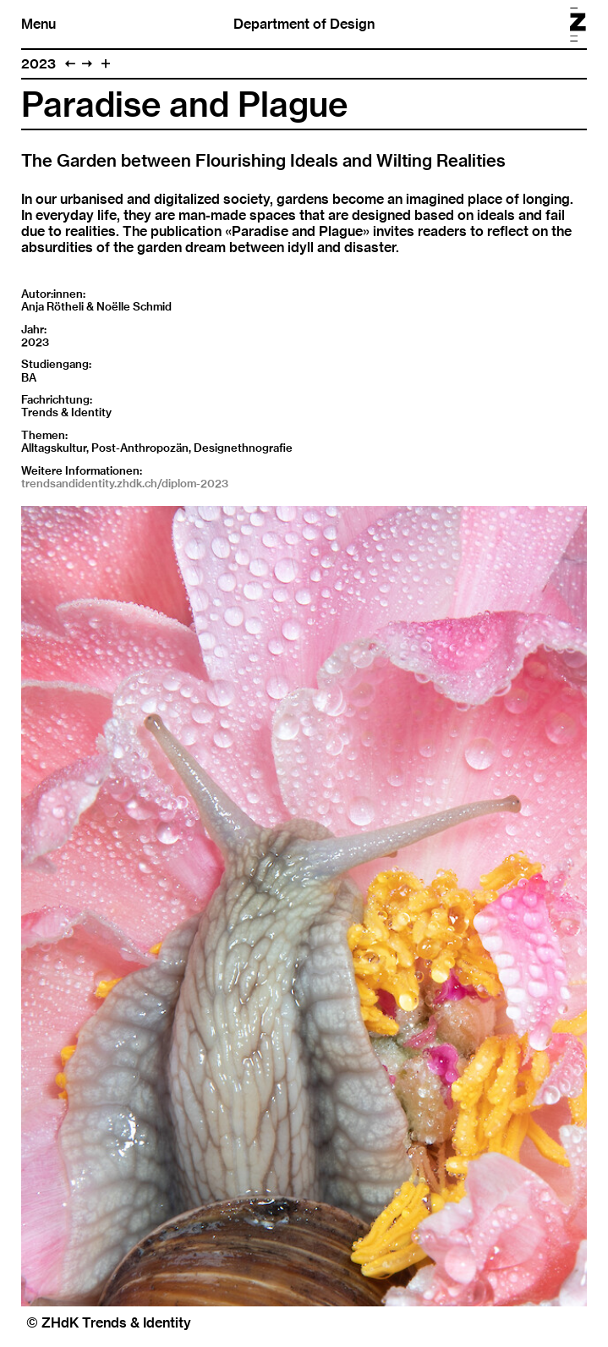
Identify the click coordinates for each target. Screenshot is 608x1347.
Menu (38, 24)
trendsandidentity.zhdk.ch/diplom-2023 (124, 483)
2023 (38, 64)
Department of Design (304, 24)
